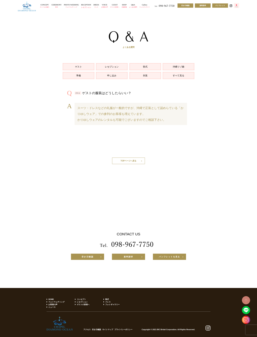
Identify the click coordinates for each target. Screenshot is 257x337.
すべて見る (178, 75)
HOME (51, 299)
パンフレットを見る (169, 257)
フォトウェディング (56, 302)
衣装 (145, 75)
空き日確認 (185, 5)
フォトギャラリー (112, 304)
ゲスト (78, 66)
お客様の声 (52, 304)
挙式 (145, 66)
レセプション (112, 66)
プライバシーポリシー (123, 329)
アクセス (87, 329)
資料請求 (202, 5)
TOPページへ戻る (128, 161)
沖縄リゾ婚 (178, 66)
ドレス (108, 302)
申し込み (111, 75)
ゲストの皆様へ (83, 304)
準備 (78, 75)
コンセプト (81, 299)
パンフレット (220, 5)
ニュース (52, 307)
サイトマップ (107, 329)
